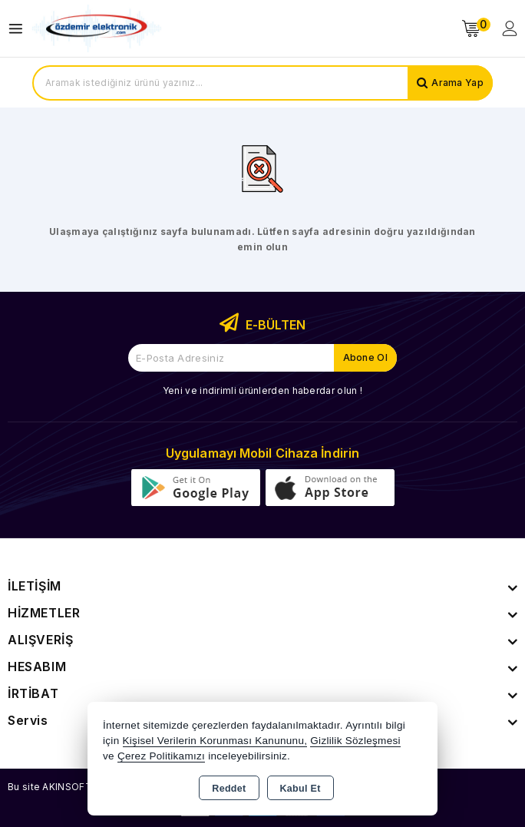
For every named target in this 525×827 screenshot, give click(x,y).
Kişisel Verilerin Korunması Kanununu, (215, 740)
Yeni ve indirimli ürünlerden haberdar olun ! (262, 390)
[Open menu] (19, 29)
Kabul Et (300, 788)
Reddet (229, 788)
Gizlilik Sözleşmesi (355, 740)
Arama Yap (457, 82)
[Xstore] (96, 29)
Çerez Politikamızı (161, 756)
